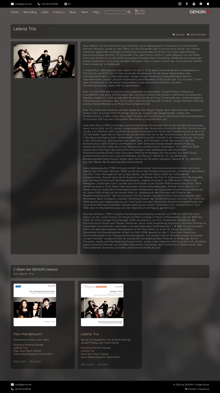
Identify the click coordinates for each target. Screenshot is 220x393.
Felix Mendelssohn (27, 334)
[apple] (208, 3)
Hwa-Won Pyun (27, 350)
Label (44, 12)
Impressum (197, 389)
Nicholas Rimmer (28, 344)
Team (84, 12)
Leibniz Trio (20, 347)
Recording (30, 12)
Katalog (58, 12)
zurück (178, 34)
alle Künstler (197, 34)
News (72, 12)
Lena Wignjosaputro (33, 353)
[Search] (115, 12)
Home (15, 12)
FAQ (95, 12)
